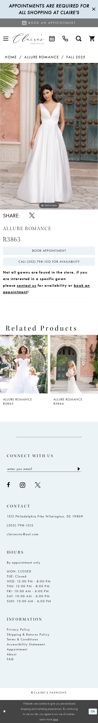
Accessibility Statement (26, 644)
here (55, 719)
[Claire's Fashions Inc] (28, 38)
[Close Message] (93, 9)
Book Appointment (49, 251)
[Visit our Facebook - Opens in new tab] (8, 485)
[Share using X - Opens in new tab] (32, 215)
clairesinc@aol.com (23, 534)
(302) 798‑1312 (20, 525)
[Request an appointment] (49, 22)
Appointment (17, 649)
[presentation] (24, 364)
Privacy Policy (18, 630)
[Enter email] (44, 469)
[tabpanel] (49, 136)
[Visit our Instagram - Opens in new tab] (23, 485)
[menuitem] (6, 39)
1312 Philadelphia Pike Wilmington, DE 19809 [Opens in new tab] (45, 516)
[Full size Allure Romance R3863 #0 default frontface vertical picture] (49, 136)
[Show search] (78, 39)
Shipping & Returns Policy (28, 635)
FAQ (10, 659)
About (12, 654)
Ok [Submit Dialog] (93, 711)
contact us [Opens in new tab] (26, 285)
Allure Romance (41, 57)
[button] (6, 39)
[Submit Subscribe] (78, 469)
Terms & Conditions (22, 639)
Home (11, 57)
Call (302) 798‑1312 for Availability (49, 262)
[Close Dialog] (4, 711)
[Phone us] (65, 39)
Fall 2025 (76, 57)
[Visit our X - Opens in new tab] (38, 485)
